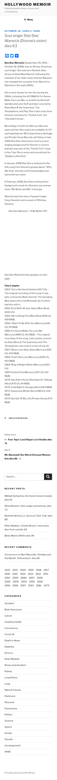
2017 (46, 570)
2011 (45, 574)
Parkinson (10, 696)
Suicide (9, 739)
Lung (7, 683)
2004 (16, 581)
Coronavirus (11, 628)
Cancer (8, 615)
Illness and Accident (15, 665)
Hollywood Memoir (28, 4)
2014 (23, 574)
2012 (38, 574)
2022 (7, 570)
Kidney (8, 671)
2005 (7, 581)
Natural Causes (13, 690)
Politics (8, 714)
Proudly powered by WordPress (20, 772)
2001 (32, 581)
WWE (8, 751)
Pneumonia (11, 708)
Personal (9, 702)
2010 (7, 578)
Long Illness (11, 677)
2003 (24, 581)
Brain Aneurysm (13, 609)
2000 (40, 581)
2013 (30, 574)
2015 (15, 574)
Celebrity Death (13, 622)
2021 (15, 570)
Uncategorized (12, 745)
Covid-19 (9, 634)
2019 (31, 570)
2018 (38, 570)
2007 (32, 578)
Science (9, 720)
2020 (23, 570)
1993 (31, 585)
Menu (28, 19)
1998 (15, 585)
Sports (8, 727)
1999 (7, 585)
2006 (40, 578)
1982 (38, 585)
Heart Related (12, 659)
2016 (7, 574)
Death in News (12, 640)
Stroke (8, 733)
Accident (9, 603)
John (36, 31)
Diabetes (9, 646)
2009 (15, 578)
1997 (23, 585)
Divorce (9, 653)
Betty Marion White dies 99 (19, 535)
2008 (23, 578)
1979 (46, 585)
